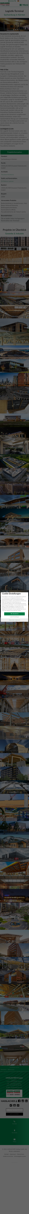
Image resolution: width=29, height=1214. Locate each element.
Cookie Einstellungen (14, 616)
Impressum (17, 620)
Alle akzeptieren (14, 613)
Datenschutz (11, 620)
